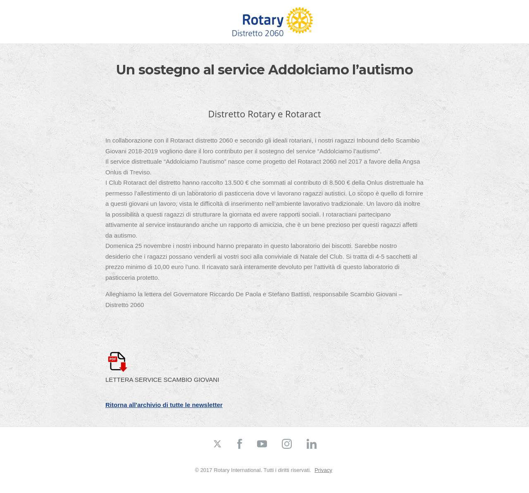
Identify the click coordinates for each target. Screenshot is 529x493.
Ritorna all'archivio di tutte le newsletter (164, 404)
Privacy (323, 470)
